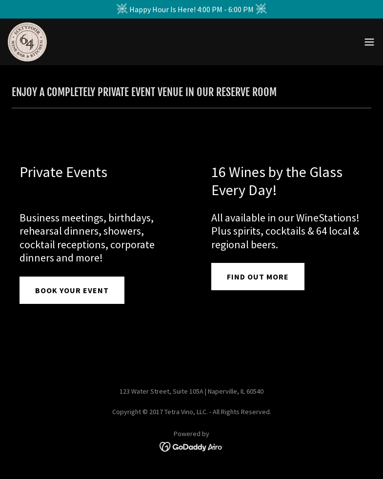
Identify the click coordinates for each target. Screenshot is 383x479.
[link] (27, 41)
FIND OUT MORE (258, 276)
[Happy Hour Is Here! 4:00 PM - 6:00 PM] (191, 9)
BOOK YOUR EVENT (72, 290)
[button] (369, 42)
